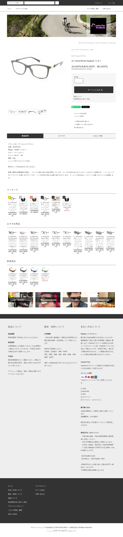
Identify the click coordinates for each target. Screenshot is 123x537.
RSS (9, 514)
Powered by (61, 531)
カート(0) (110, 3)
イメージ (61, 136)
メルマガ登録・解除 (91, 8)
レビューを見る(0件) (79, 113)
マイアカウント (40, 486)
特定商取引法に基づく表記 (82, 99)
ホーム (10, 8)
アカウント (97, 3)
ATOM (15, 514)
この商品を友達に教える (80, 121)
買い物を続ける (78, 127)
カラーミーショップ (38, 527)
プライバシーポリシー (16, 506)
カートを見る (40, 490)
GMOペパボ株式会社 (70, 527)
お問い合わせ (105, 8)
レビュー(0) (97, 136)
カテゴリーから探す (20, 8)
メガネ (91, 49)
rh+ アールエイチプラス (82, 49)
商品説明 (25, 136)
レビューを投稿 (78, 116)
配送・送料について (15, 494)
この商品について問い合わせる (82, 124)
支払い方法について (15, 490)
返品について (78, 96)
